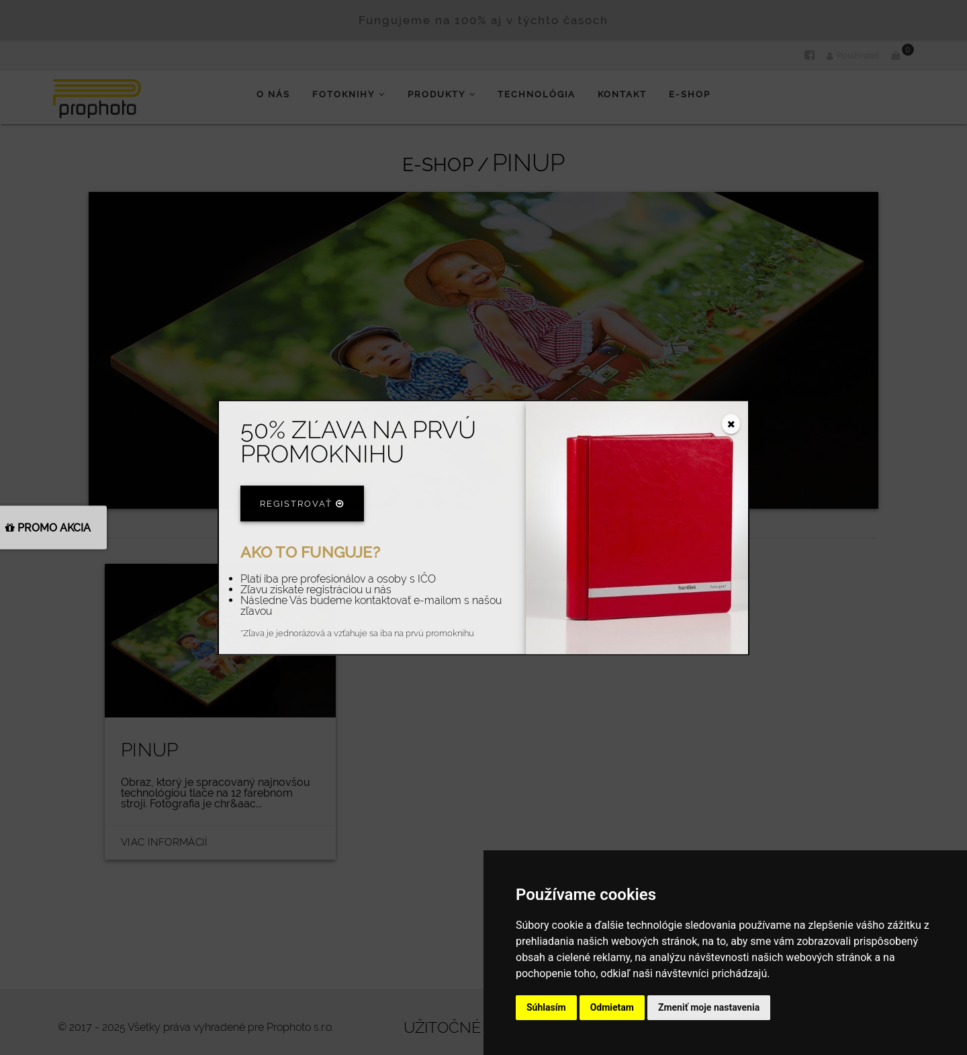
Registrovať (302, 503)
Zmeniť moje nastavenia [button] (708, 1007)
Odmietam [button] (612, 1007)
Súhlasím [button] (546, 1007)
